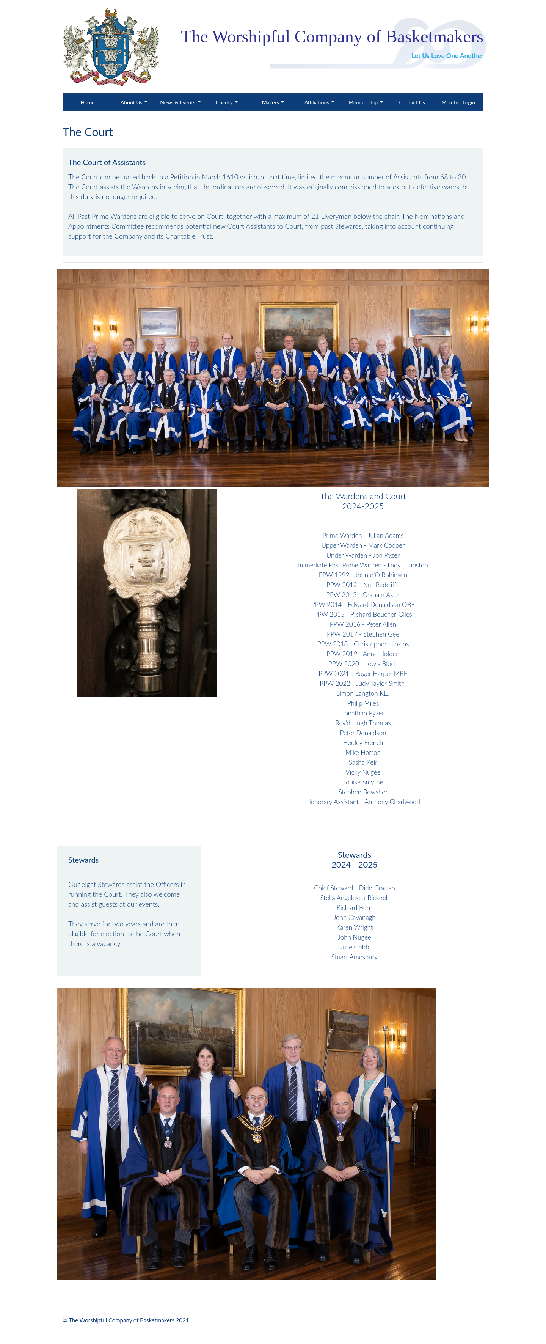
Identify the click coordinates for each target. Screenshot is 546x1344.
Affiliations (317, 102)
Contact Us (412, 102)
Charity (225, 102)
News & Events (178, 102)
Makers (271, 102)
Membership (363, 102)
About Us (132, 102)
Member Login (458, 102)
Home (95, 101)
